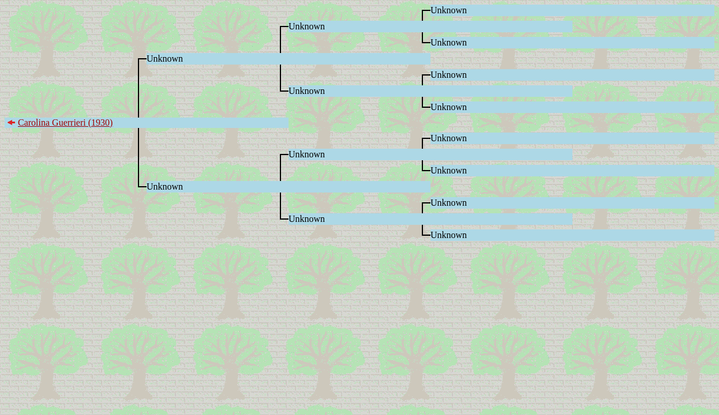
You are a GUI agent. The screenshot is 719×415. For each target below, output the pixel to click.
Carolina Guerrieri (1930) (65, 122)
